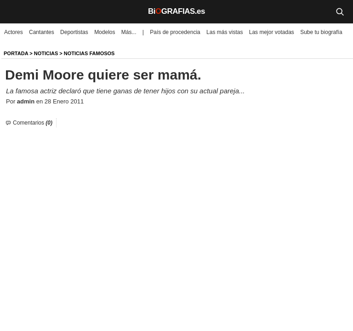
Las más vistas (224, 32)
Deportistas (74, 32)
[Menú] (14, 11)
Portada (16, 53)
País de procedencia (175, 32)
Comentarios (32, 123)
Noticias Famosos (89, 53)
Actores (13, 32)
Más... (129, 32)
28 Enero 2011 (64, 101)
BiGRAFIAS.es (176, 11)
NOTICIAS (46, 53)
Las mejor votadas (271, 32)
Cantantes (41, 32)
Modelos (104, 32)
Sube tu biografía (321, 32)
